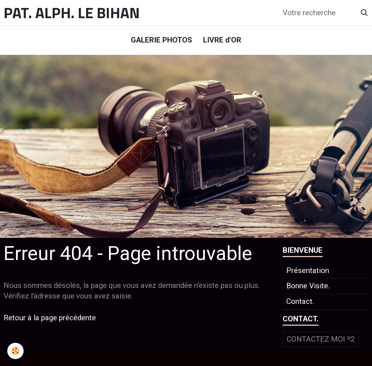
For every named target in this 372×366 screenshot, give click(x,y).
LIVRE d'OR (222, 40)
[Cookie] (15, 351)
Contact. (300, 301)
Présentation (307, 270)
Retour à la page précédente (50, 317)
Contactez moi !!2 (321, 339)
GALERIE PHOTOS (161, 40)
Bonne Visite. (308, 285)
